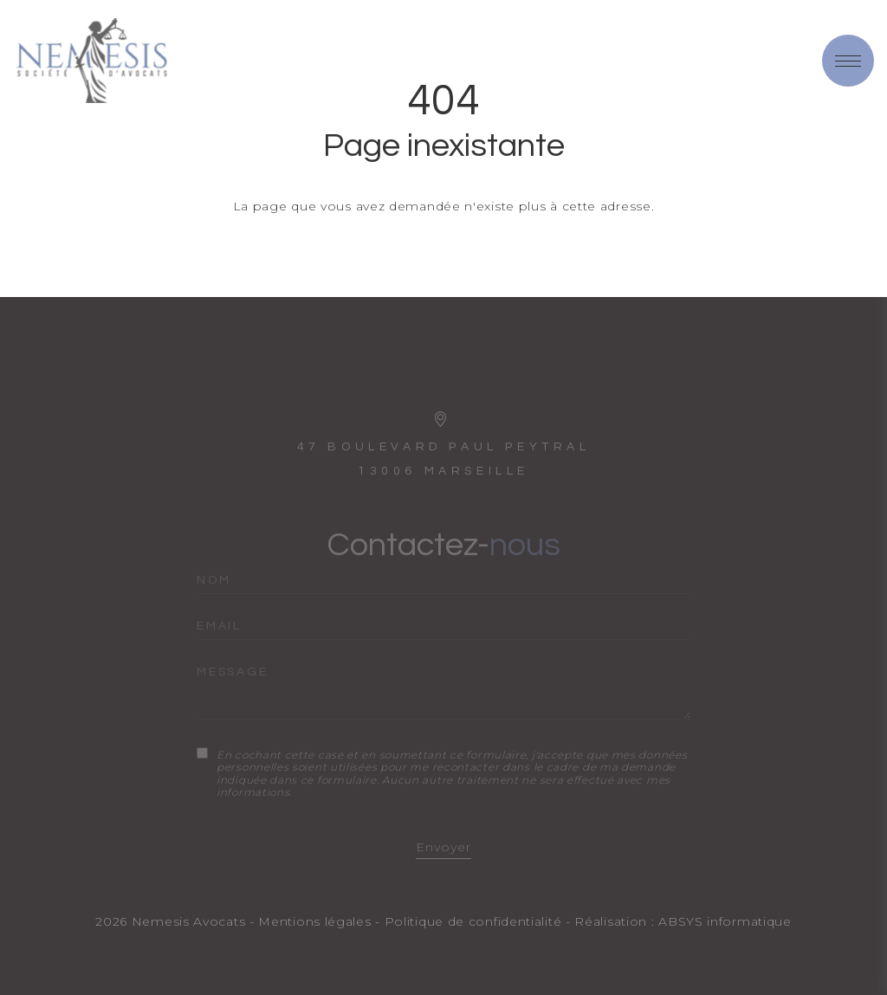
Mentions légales (314, 921)
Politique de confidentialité (473, 921)
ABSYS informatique (725, 921)
